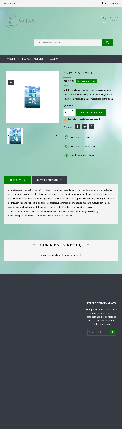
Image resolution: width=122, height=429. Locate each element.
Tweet (84, 126)
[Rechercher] (73, 42)
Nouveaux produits (33, 59)
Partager (77, 126)
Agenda (54, 59)
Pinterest (91, 126)
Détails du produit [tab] (49, 180)
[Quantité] (67, 112)
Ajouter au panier (91, 112)
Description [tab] (17, 180)
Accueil (11, 59)
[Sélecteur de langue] (10, 3)
